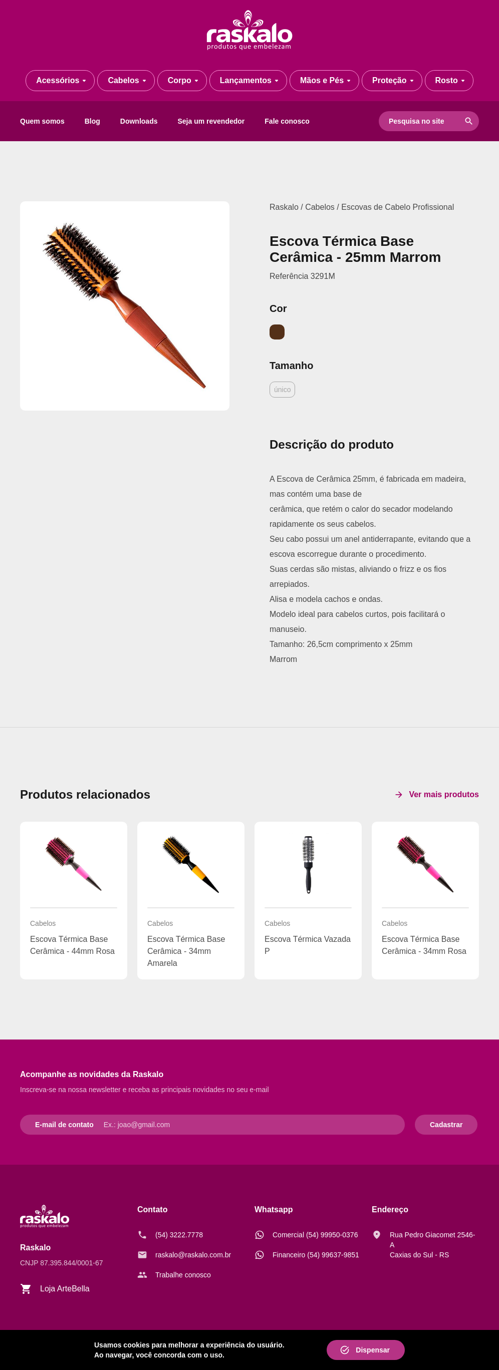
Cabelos (320, 207)
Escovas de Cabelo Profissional (397, 207)
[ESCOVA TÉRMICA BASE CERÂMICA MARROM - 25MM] (124, 306)
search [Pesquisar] (469, 121)
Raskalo (284, 207)
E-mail (45, 1125)
